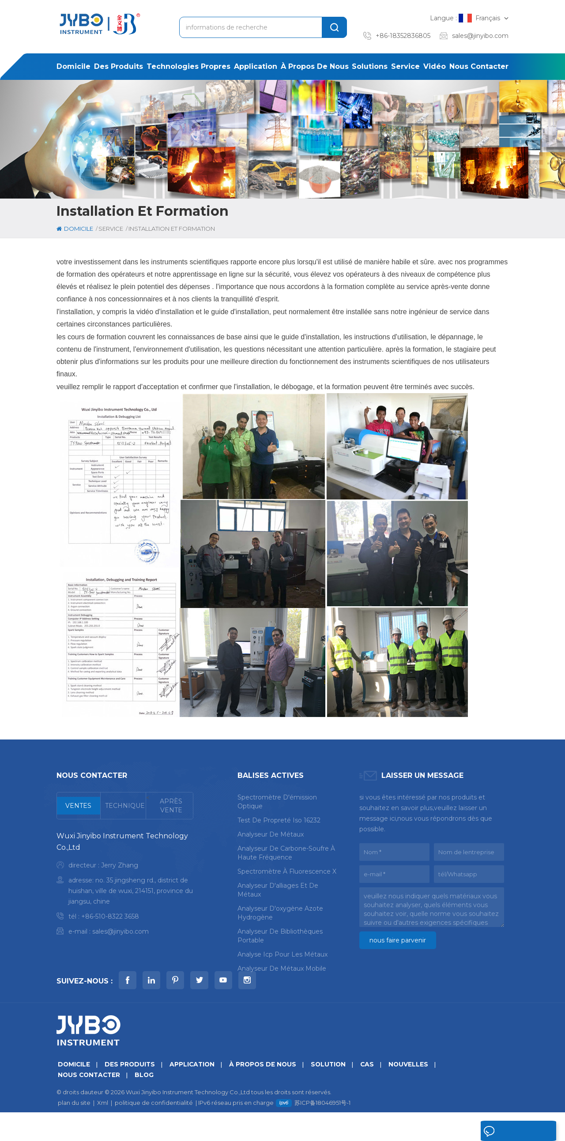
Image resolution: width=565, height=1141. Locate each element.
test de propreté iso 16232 (278, 819)
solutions (370, 66)
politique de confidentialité (154, 1131)
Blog (147, 1103)
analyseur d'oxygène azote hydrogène (280, 912)
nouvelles (415, 1093)
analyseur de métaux (270, 833)
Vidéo (434, 66)
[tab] (79, 805)
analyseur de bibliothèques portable (280, 935)
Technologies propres (188, 66)
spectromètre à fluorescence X (286, 871)
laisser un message (502, 1133)
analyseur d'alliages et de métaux (277, 889)
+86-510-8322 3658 (110, 916)
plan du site (74, 1131)
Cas (373, 1093)
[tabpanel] (124, 885)
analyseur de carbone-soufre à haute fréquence (286, 852)
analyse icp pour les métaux (282, 953)
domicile (73, 66)
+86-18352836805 (403, 35)
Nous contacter (478, 66)
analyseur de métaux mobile (281, 968)
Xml (102, 1131)
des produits (118, 66)
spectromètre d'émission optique (277, 800)
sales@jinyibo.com (480, 35)
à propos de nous (315, 66)
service (405, 66)
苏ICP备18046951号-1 (322, 1131)
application (255, 66)
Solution (333, 1093)
